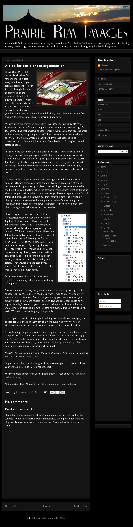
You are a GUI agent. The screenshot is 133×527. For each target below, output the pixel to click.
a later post (31, 356)
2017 (103, 167)
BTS (99, 120)
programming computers (33, 123)
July (105, 219)
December (109, 197)
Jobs (99, 114)
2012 (103, 188)
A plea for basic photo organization (110, 238)
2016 (103, 171)
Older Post (81, 506)
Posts (103, 301)
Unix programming (65, 342)
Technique (102, 104)
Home (47, 506)
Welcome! (107, 245)
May (106, 228)
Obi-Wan (105, 65)
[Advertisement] (61, 51)
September (109, 210)
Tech (100, 109)
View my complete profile (109, 69)
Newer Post (12, 506)
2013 (103, 184)
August (107, 214)
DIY (99, 125)
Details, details (109, 231)
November (109, 201)
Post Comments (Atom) (53, 517)
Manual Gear (104, 130)
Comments (106, 306)
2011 (103, 193)
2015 (103, 175)
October (108, 206)
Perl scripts (15, 338)
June (106, 223)
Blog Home (102, 78)
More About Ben (105, 84)
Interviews (102, 135)
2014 (103, 180)
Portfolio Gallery (105, 89)
